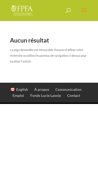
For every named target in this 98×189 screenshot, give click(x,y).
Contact (73, 95)
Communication (68, 89)
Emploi (18, 95)
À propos (41, 89)
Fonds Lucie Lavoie (45, 95)
